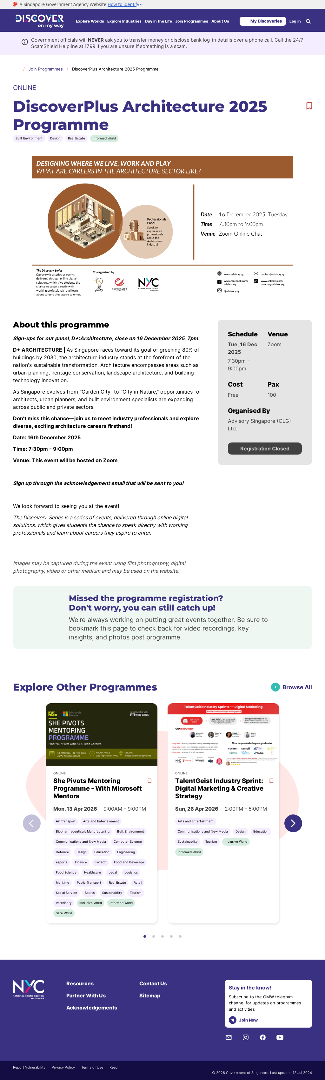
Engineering (126, 852)
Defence (62, 852)
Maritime (62, 882)
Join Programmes (191, 21)
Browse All (297, 687)
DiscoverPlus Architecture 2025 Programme (115, 68)
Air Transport (66, 821)
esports (61, 862)
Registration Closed (264, 448)
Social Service (66, 892)
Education (101, 852)
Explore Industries (124, 21)
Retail (138, 882)
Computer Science (128, 841)
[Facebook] (262, 1037)
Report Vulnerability (29, 1067)
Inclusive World (90, 903)
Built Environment (29, 138)
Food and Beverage (129, 862)
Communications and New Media (81, 841)
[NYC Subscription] (228, 1037)
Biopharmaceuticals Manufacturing (82, 831)
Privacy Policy (63, 1067)
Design (55, 138)
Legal (113, 872)
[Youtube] (279, 1037)
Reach (114, 1067)
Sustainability (112, 892)
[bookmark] (309, 106)
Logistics (131, 872)
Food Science (66, 872)
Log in (295, 21)
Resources (80, 983)
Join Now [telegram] (243, 1020)
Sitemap (149, 995)
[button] (293, 823)
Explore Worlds (90, 21)
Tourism (136, 892)
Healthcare (92, 872)
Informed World (104, 138)
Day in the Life (158, 21)
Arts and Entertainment (101, 821)
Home (16, 68)
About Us (220, 21)
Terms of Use (92, 1067)
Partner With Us (86, 995)
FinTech (100, 862)
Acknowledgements (91, 1007)
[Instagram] (245, 1037)
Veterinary (64, 903)
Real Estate (76, 138)
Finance (81, 862)
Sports (90, 892)
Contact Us (153, 983)
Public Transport (89, 882)
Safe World (64, 913)
